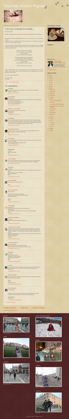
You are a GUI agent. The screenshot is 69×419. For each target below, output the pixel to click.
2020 (50, 75)
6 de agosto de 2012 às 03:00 (13, 186)
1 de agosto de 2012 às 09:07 (13, 163)
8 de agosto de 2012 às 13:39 (13, 238)
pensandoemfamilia (12, 129)
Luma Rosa (10, 158)
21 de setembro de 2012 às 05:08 (14, 299)
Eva (9, 265)
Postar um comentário (11, 302)
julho (51, 99)
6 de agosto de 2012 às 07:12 (13, 201)
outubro (51, 93)
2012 (50, 88)
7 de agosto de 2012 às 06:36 (13, 213)
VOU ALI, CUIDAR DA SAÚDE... (55, 100)
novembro (52, 91)
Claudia (9, 118)
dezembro (52, 89)
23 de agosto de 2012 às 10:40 (14, 271)
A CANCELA (51, 110)
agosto (51, 97)
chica (9, 88)
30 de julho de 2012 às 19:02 (13, 134)
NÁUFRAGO (51, 114)
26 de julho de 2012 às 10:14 (13, 92)
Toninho (9, 138)
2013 (50, 86)
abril (51, 120)
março (51, 122)
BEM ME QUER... (52, 112)
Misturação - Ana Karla (12, 108)
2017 (50, 78)
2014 (50, 84)
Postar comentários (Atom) (12, 310)
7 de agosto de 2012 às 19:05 (13, 223)
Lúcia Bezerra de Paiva (12, 227)
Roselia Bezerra (11, 242)
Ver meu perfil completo (51, 69)
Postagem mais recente (10, 307)
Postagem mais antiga (39, 307)
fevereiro (51, 124)
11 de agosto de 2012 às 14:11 (14, 248)
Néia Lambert (10, 180)
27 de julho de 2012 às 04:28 (13, 114)
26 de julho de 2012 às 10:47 (13, 104)
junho (51, 116)
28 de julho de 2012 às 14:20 (13, 125)
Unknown (10, 205)
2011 (50, 128)
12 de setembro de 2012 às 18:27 (14, 284)
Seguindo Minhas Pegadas (25, 6)
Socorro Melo (10, 288)
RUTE (9, 167)
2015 (50, 82)
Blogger (41, 416)
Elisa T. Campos (11, 190)
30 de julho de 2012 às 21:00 (13, 145)
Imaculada (10, 96)
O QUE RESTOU (52, 109)
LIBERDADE (51, 102)
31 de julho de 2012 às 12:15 (13, 155)
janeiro (51, 126)
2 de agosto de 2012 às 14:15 (13, 176)
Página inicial (24, 307)
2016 (50, 80)
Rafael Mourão (11, 274)
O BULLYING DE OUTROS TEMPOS (56, 104)
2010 (50, 130)
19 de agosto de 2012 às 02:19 (14, 261)
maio (51, 118)
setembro (52, 95)
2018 (50, 77)
